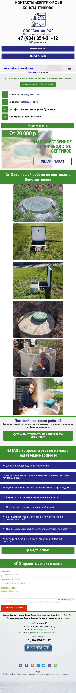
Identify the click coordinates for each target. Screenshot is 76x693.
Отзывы (34, 618)
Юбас (53, 615)
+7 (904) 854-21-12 (38, 38)
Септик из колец (17, 615)
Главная (6, 615)
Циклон (59, 615)
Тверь (71, 615)
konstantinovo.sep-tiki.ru (18, 68)
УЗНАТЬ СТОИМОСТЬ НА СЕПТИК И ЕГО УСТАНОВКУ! (38, 436)
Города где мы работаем (58, 618)
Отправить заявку (14, 608)
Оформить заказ (38, 56)
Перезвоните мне (38, 48)
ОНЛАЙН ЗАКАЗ (52, 161)
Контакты (43, 618)
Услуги (27, 618)
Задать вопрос (48, 84)
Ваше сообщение (8, 588)
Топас (27, 615)
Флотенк (46, 615)
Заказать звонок (29, 84)
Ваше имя (5, 571)
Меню (69, 67)
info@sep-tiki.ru (29, 101)
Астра (33, 615)
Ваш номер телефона (10, 580)
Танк (65, 615)
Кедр (39, 615)
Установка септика (15, 618)
